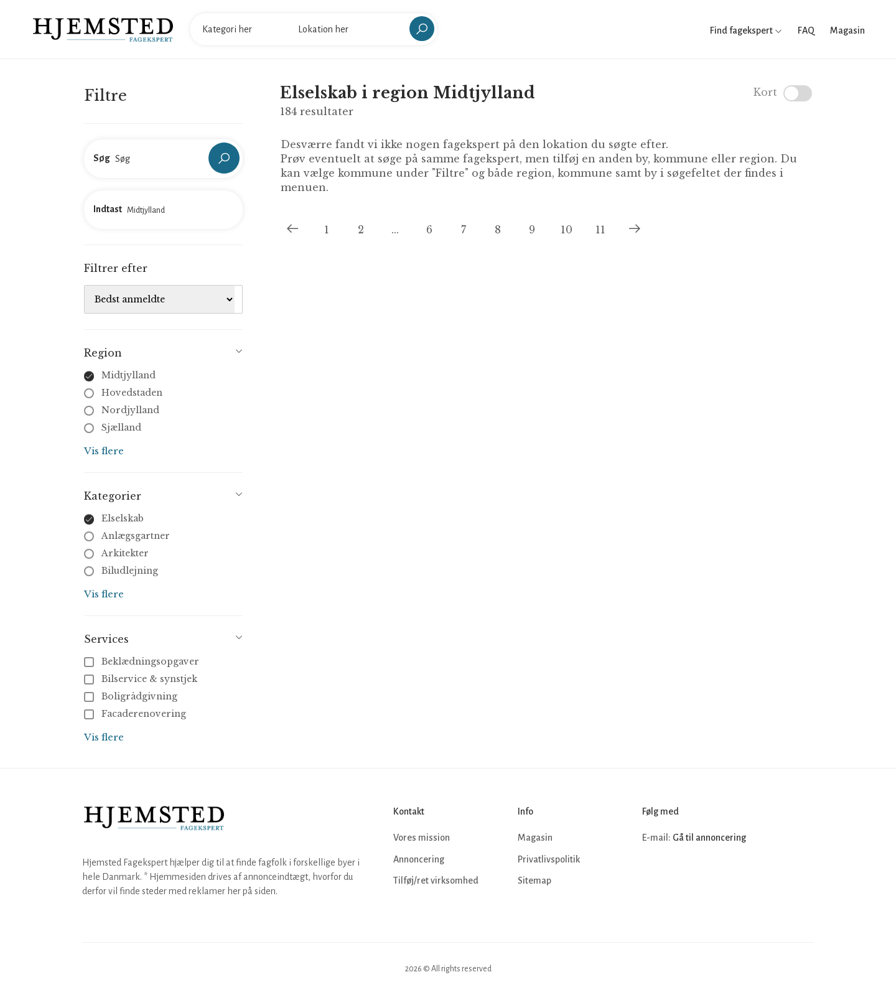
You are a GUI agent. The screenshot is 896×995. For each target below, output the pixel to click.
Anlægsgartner (135, 535)
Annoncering (418, 859)
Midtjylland (128, 375)
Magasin (847, 30)
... (395, 229)
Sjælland (121, 427)
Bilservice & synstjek (141, 678)
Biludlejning (129, 570)
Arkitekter (125, 553)
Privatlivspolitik (549, 859)
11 (600, 229)
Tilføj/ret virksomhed (435, 880)
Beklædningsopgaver (142, 661)
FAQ (806, 30)
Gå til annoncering (709, 838)
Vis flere (104, 451)
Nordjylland (130, 410)
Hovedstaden (131, 392)
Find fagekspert (746, 30)
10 (566, 229)
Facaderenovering (136, 713)
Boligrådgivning (131, 696)
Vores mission (421, 838)
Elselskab (122, 518)
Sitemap (534, 880)
